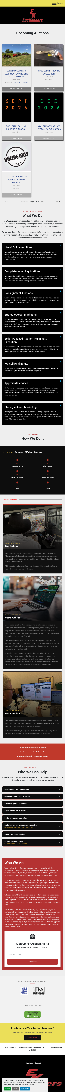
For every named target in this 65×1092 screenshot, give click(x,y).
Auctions (29, 1063)
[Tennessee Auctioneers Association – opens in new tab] (38, 991)
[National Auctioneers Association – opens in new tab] (24, 991)
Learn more (25, 1088)
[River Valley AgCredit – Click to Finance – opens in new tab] (32, 1014)
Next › (43, 201)
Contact (38, 1063)
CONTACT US (32, 1038)
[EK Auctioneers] (32, 1077)
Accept (7, 1088)
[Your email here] (32, 954)
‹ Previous (24, 201)
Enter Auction (16, 89)
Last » (57, 201)
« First (7, 201)
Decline (15, 1088)
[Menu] (54, 3)
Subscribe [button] (32, 962)
